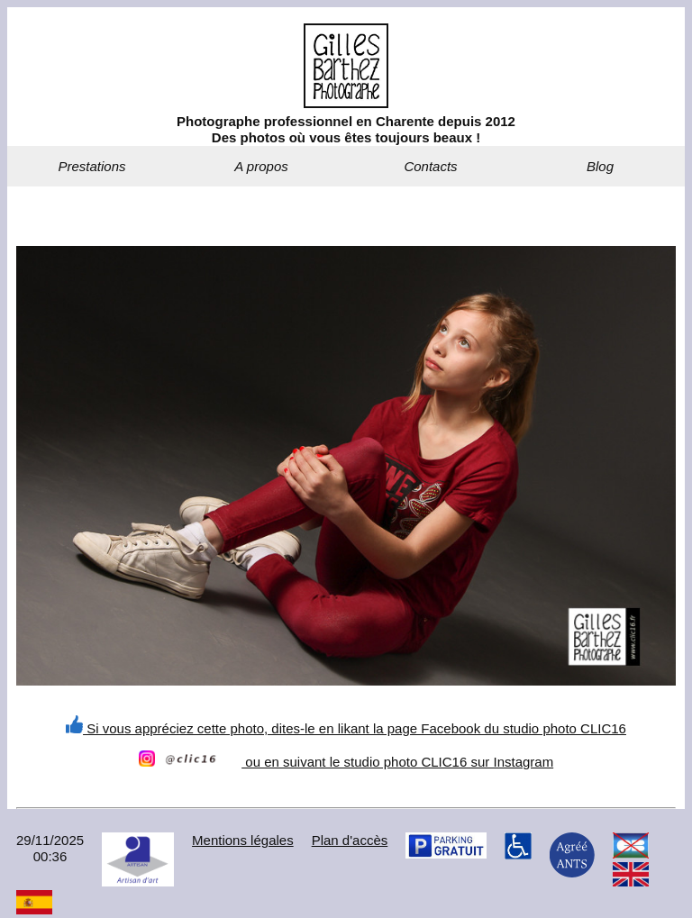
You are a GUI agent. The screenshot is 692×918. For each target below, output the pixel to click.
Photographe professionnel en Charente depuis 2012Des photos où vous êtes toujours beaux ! (346, 129)
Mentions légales (243, 840)
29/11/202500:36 (50, 848)
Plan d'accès (350, 840)
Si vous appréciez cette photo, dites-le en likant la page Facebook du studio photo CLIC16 (346, 728)
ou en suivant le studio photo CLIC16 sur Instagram (346, 761)
